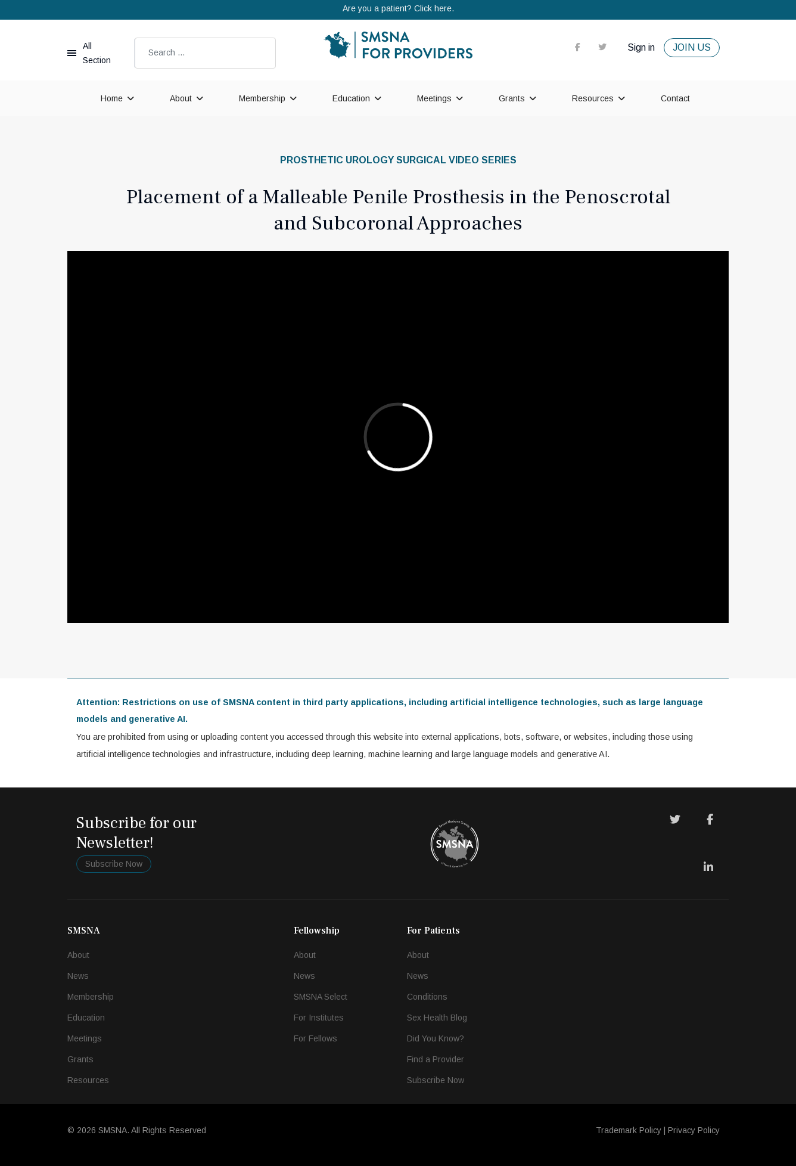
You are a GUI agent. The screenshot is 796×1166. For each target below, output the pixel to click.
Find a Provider (435, 1059)
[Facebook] (710, 819)
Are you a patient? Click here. (398, 8)
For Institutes (319, 1017)
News (78, 976)
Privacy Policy (694, 1130)
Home (112, 98)
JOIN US (692, 47)
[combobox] (205, 53)
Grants (512, 98)
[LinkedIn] (708, 867)
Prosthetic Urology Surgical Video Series (398, 160)
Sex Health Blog (437, 1017)
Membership (262, 98)
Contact (675, 98)
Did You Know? (435, 1038)
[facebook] (577, 47)
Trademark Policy (628, 1130)
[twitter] (602, 47)
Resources (593, 98)
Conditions (427, 996)
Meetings (434, 98)
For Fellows (315, 1038)
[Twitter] (675, 819)
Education (351, 98)
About (181, 98)
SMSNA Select (320, 996)
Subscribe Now (113, 864)
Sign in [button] (641, 47)
